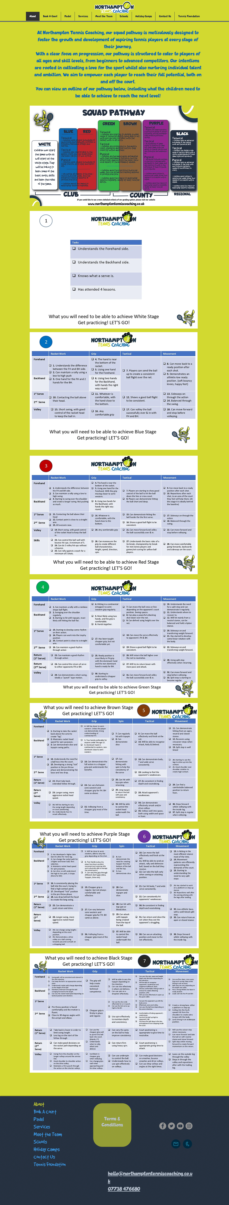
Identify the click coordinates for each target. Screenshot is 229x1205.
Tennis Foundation (50, 1164)
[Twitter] (171, 1125)
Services (42, 1127)
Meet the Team (48, 1134)
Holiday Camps (47, 1149)
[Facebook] (162, 1125)
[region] (112, 1125)
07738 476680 (124, 1189)
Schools (40, 1142)
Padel (39, 1119)
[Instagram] (189, 1125)
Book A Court (45, 1112)
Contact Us (44, 1157)
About (39, 1104)
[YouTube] (180, 1125)
